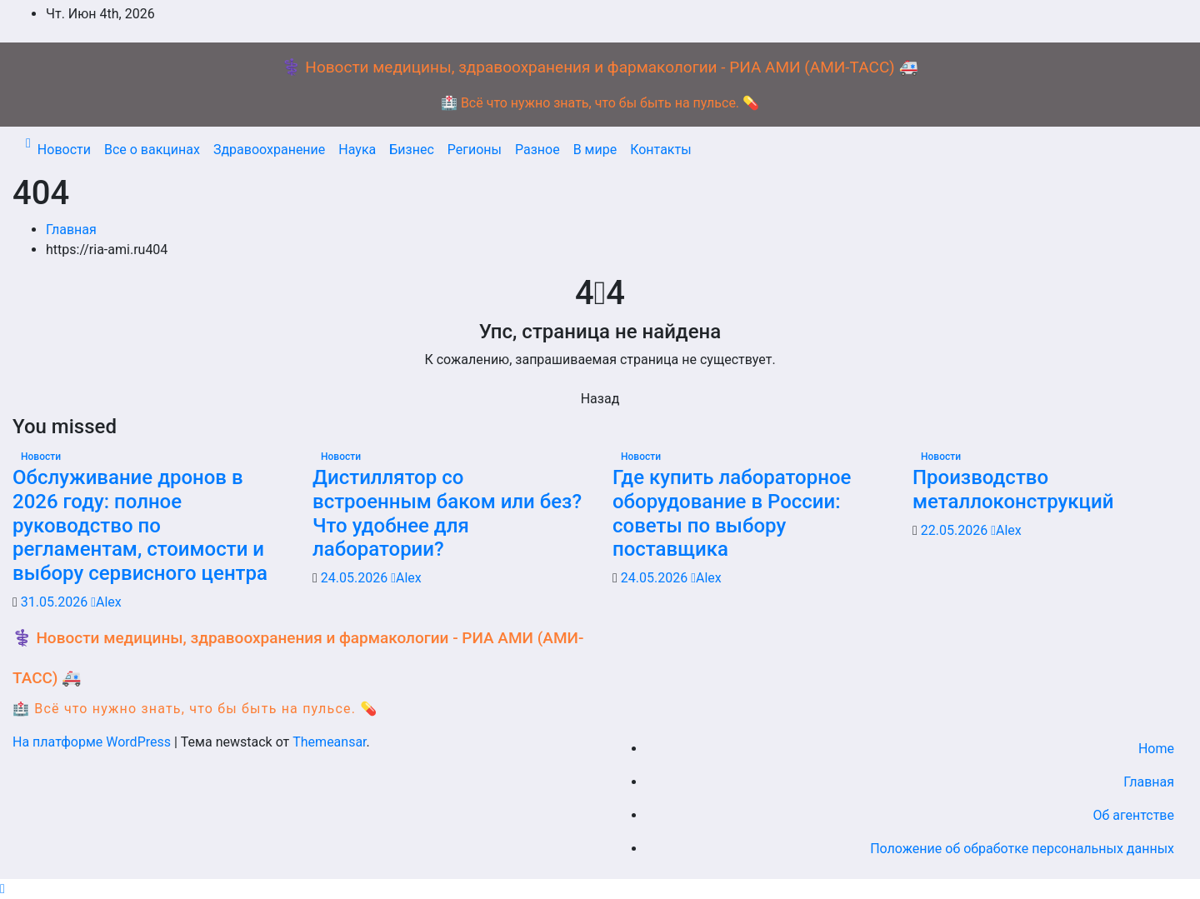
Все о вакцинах (152, 149)
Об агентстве (1133, 815)
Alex (106, 602)
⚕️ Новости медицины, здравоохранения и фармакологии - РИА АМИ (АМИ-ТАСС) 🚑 (600, 67)
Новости (64, 149)
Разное (537, 149)
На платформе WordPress (93, 742)
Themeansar (329, 742)
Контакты (660, 149)
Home (1156, 749)
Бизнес (411, 149)
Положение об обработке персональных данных (1022, 849)
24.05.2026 (356, 578)
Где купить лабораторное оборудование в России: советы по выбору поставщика (731, 513)
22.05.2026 (956, 530)
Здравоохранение (269, 149)
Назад (600, 399)
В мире (595, 149)
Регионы (475, 149)
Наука (357, 149)
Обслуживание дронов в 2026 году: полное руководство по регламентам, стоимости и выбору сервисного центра (140, 525)
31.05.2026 (56, 602)
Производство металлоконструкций (1012, 489)
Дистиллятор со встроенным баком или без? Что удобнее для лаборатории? (447, 513)
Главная (71, 229)
